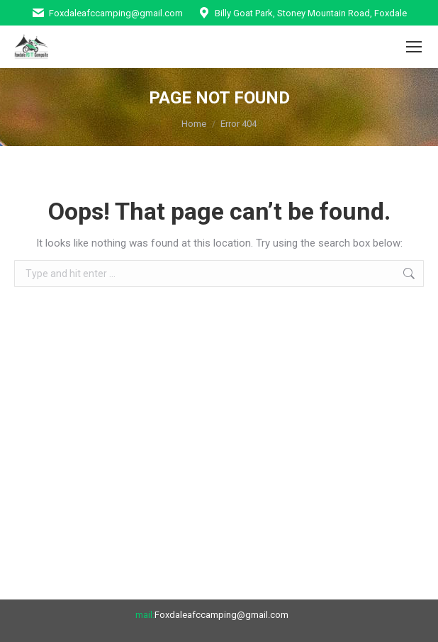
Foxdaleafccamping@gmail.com (107, 13)
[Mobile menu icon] (414, 47)
